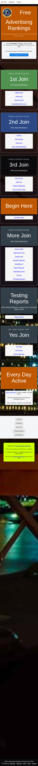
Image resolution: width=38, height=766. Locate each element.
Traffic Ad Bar (19, 92)
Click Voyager (19, 139)
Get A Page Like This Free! (19, 55)
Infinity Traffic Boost (19, 186)
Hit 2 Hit (19, 275)
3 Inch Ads (19, 346)
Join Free (4, 2)
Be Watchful (19, 435)
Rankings (19, 763)
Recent (19, 2)
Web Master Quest (19, 271)
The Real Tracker (19, 217)
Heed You (19, 182)
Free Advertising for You (19, 104)
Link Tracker (19, 350)
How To (19, 419)
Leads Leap (19, 96)
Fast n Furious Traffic (19, 189)
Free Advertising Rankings (19, 20)
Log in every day (11, 392)
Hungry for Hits (19, 100)
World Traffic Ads (19, 268)
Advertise (12, 2)
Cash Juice (19, 143)
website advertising (19, 456)
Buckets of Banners (19, 260)
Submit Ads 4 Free (19, 253)
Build (24, 763)
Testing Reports (19, 317)
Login (29, 763)
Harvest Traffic (19, 249)
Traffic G (19, 135)
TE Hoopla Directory (19, 279)
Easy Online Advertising (19, 146)
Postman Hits (19, 256)
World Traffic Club (19, 354)
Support (34, 763)
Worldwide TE (19, 264)
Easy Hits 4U (19, 178)
